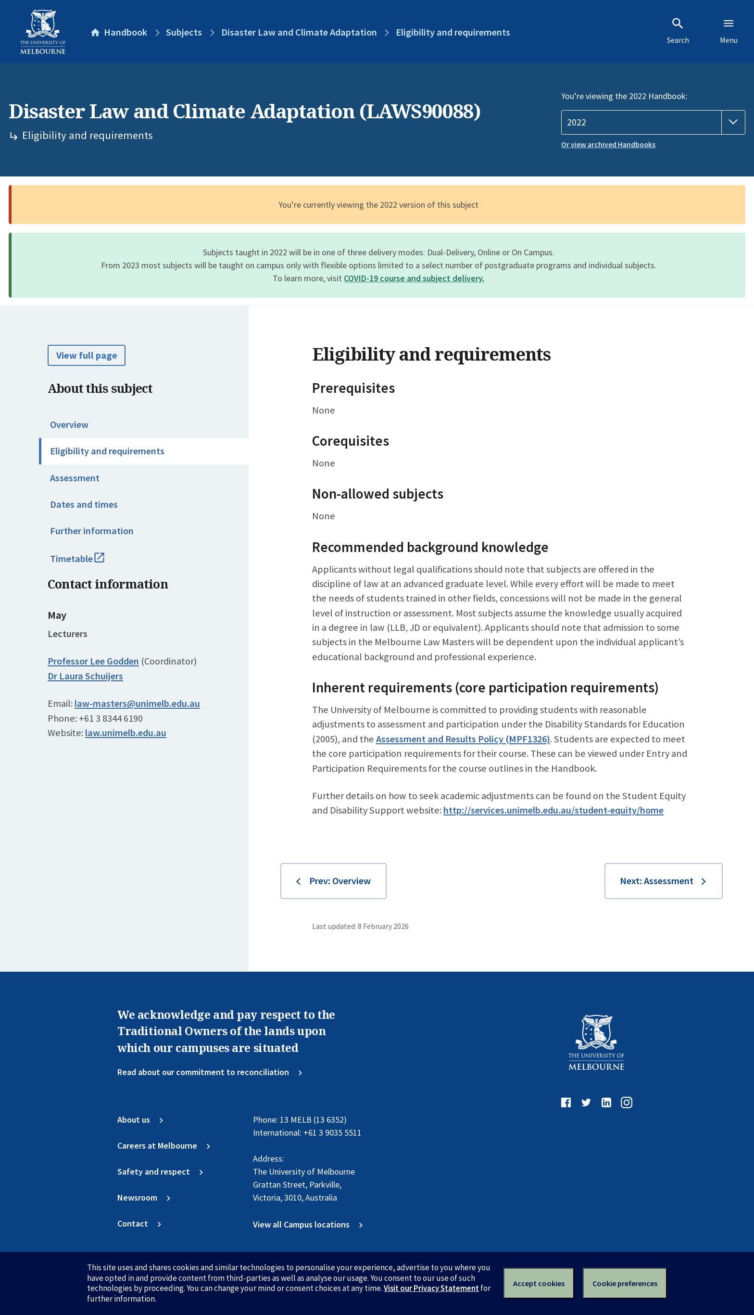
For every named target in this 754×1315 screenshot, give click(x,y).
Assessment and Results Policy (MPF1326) (463, 739)
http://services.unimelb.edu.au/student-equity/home (553, 810)
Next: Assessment (656, 881)
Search (678, 31)
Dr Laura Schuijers (85, 676)
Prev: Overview (340, 881)
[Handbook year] (653, 122)
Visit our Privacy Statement (431, 1288)
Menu (729, 31)
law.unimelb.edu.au (125, 732)
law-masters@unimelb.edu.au (137, 703)
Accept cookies (539, 1283)
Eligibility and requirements (107, 451)
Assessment (75, 478)
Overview (69, 424)
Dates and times (84, 504)
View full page (86, 355)
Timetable (89, 563)
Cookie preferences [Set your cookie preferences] (624, 1283)
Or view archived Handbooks (608, 144)
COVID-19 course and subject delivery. (414, 278)
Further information (92, 531)
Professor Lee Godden (93, 661)
